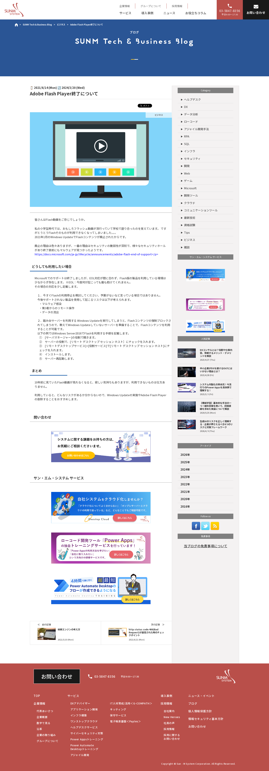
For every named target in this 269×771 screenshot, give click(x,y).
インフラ (189, 151)
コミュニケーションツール (201, 210)
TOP (37, 696)
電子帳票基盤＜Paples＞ (125, 721)
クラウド (189, 203)
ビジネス (61, 24)
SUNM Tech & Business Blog (37, 24)
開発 (187, 166)
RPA (186, 136)
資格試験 (189, 225)
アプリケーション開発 (84, 709)
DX (186, 107)
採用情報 (177, 6)
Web (187, 173)
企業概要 (42, 717)
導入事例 (147, 13)
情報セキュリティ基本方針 (205, 719)
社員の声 (169, 723)
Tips (187, 232)
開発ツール (191, 195)
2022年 (185, 484)
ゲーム (188, 181)
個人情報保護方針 (200, 711)
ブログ (192, 703)
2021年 (185, 492)
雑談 (187, 247)
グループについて (150, 6)
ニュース (169, 13)
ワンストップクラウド (84, 721)
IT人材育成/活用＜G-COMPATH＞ (131, 703)
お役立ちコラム (195, 13)
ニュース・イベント (201, 696)
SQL (186, 144)
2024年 (185, 469)
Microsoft (190, 188)
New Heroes (172, 717)
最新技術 (189, 218)
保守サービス (118, 715)
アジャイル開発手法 (196, 129)
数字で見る (43, 723)
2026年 (185, 455)
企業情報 (124, 6)
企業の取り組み (46, 735)
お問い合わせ (56, 676)
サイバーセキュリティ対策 (86, 733)
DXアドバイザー (80, 703)
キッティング (118, 709)
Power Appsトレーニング (86, 739)
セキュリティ (192, 158)
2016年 (185, 506)
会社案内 (169, 711)
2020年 (185, 499)
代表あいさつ (45, 711)
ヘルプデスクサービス (84, 727)
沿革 (39, 729)
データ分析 (191, 114)
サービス (125, 13)
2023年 (185, 477)
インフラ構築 (78, 715)
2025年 (185, 462)
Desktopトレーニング (84, 747)
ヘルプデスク (192, 99)
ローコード (191, 121)
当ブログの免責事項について (205, 546)
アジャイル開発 (79, 755)
